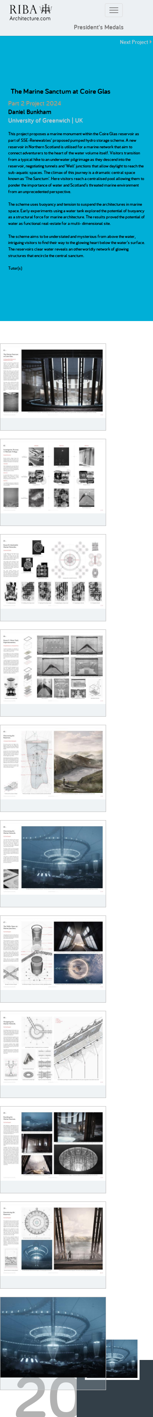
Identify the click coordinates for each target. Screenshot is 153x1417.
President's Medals (99, 27)
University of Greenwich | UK (45, 120)
